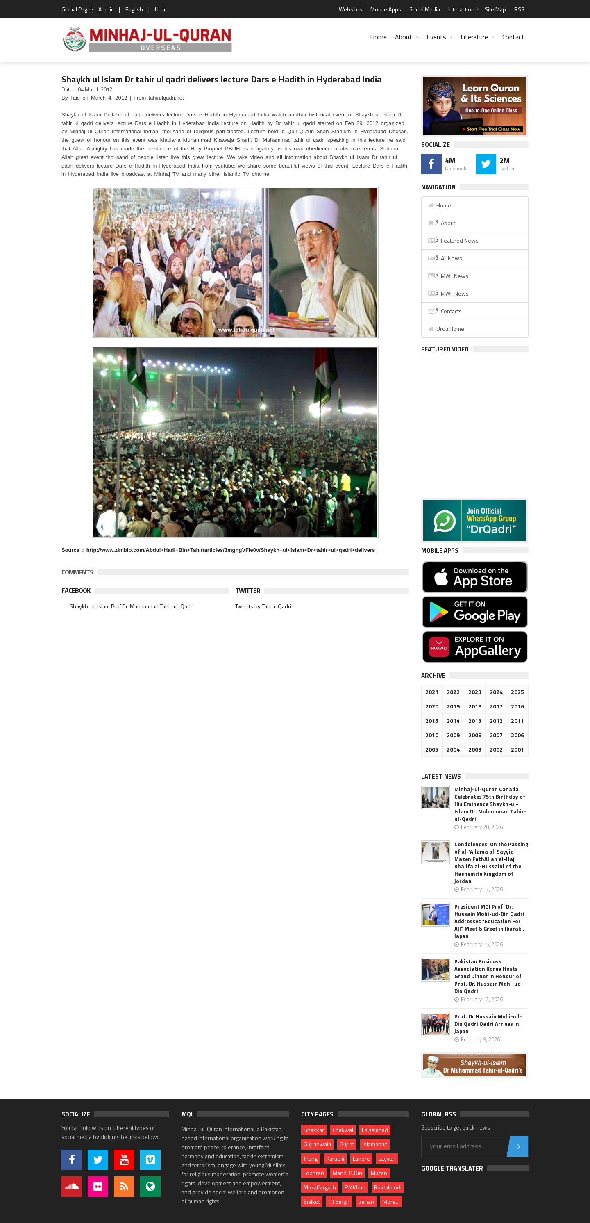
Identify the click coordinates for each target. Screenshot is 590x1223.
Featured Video (445, 349)
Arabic (105, 9)
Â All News (445, 258)
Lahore (361, 1158)
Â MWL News (448, 275)
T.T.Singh (339, 1201)
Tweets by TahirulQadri (263, 606)
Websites (350, 9)
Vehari (366, 1201)
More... (391, 1201)
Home (378, 37)
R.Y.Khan (355, 1187)
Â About (441, 223)
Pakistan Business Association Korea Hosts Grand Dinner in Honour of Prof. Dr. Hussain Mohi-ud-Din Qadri (488, 976)
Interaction (461, 9)
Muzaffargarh (320, 1187)
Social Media (424, 9)
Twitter (247, 590)
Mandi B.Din (347, 1172)
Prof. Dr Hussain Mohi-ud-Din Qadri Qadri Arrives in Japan (488, 1024)
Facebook (75, 590)
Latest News (441, 776)
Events (436, 37)
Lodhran (314, 1172)
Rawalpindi (388, 1187)
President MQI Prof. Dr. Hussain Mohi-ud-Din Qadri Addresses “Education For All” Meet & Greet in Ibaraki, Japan (489, 921)
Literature (474, 37)
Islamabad (375, 1144)
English (134, 9)
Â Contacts (445, 311)
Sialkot (312, 1201)
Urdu (161, 9)
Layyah (387, 1158)
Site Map (495, 9)
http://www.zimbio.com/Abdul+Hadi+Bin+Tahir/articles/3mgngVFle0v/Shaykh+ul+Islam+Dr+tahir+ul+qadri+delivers (230, 550)
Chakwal (343, 1129)
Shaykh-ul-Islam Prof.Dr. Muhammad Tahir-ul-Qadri (132, 606)
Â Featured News (453, 240)
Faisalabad (375, 1129)
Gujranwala (317, 1144)
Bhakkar (314, 1129)
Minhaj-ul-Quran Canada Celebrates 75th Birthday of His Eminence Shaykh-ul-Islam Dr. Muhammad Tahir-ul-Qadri (490, 804)
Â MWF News (448, 293)
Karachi (335, 1158)
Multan (379, 1172)
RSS (519, 9)
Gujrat (347, 1144)
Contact (513, 37)
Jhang (311, 1158)
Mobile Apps (385, 9)
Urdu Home (446, 328)
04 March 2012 (95, 89)
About (403, 37)
